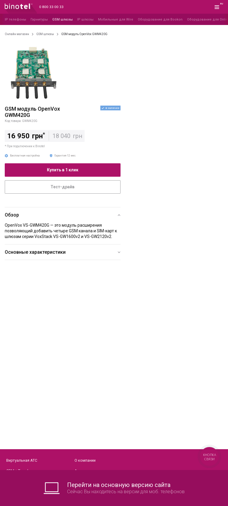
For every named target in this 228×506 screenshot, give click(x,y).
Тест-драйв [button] (62, 186)
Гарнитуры (39, 19)
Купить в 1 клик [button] (62, 169)
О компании (85, 460)
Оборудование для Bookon (160, 19)
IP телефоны (15, 19)
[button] (63, 215)
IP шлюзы (85, 19)
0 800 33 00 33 (51, 7)
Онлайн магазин (17, 34)
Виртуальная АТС (21, 460)
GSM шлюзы (62, 19)
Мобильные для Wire (115, 19)
